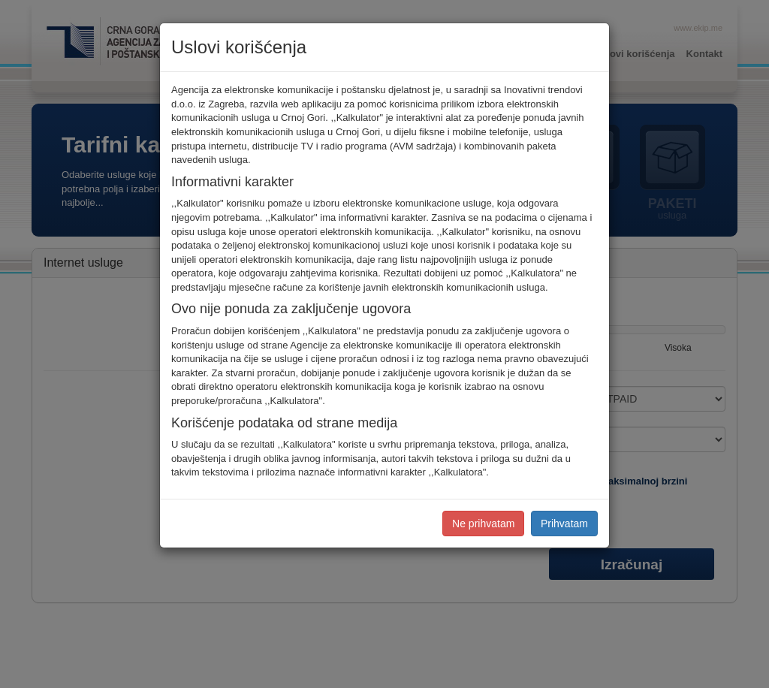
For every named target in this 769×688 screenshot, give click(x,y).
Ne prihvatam (483, 524)
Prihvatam (564, 524)
